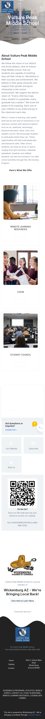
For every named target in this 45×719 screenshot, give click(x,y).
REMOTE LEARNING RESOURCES (20, 228)
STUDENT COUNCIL (20, 354)
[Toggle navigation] (41, 7)
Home (11, 660)
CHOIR (20, 292)
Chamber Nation (34, 715)
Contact (11, 668)
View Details (20, 239)
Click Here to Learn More (22, 601)
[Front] (7, 7)
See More (20, 176)
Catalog (11, 664)
